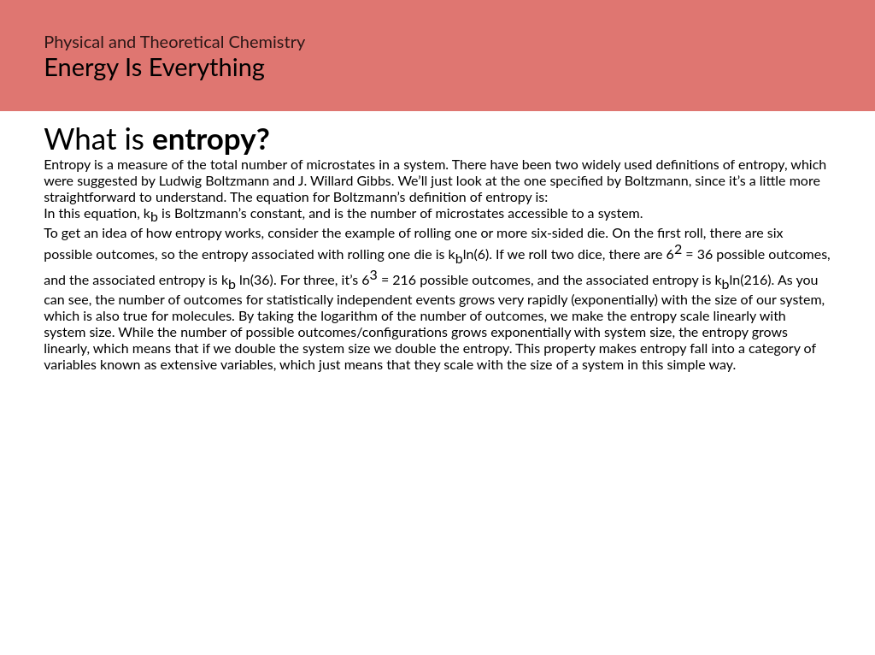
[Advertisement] (437, 532)
